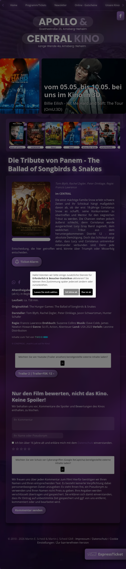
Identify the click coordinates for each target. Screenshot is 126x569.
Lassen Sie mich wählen (45, 292)
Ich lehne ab (71, 292)
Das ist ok (86, 292)
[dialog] (63, 284)
